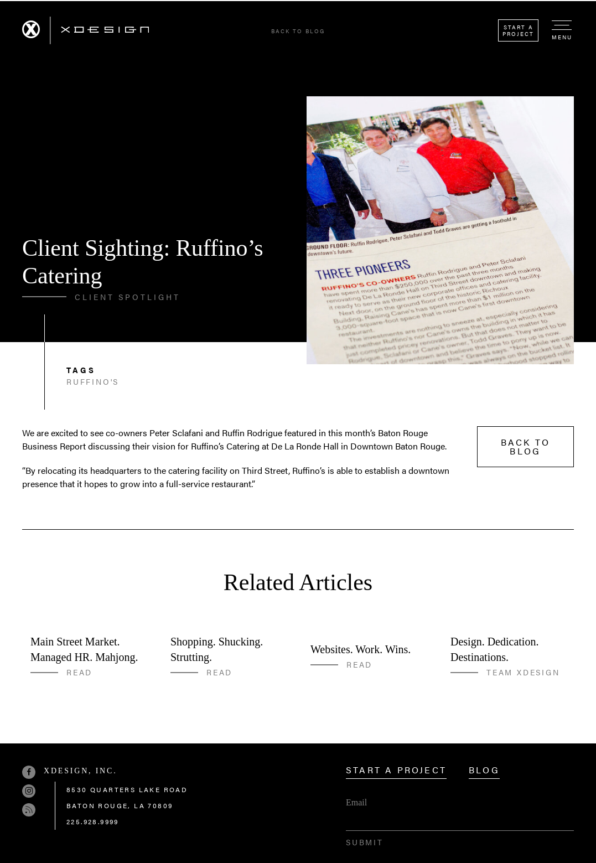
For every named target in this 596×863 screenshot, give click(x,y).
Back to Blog (298, 31)
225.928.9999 (92, 821)
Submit (364, 842)
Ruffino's (92, 381)
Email (356, 802)
